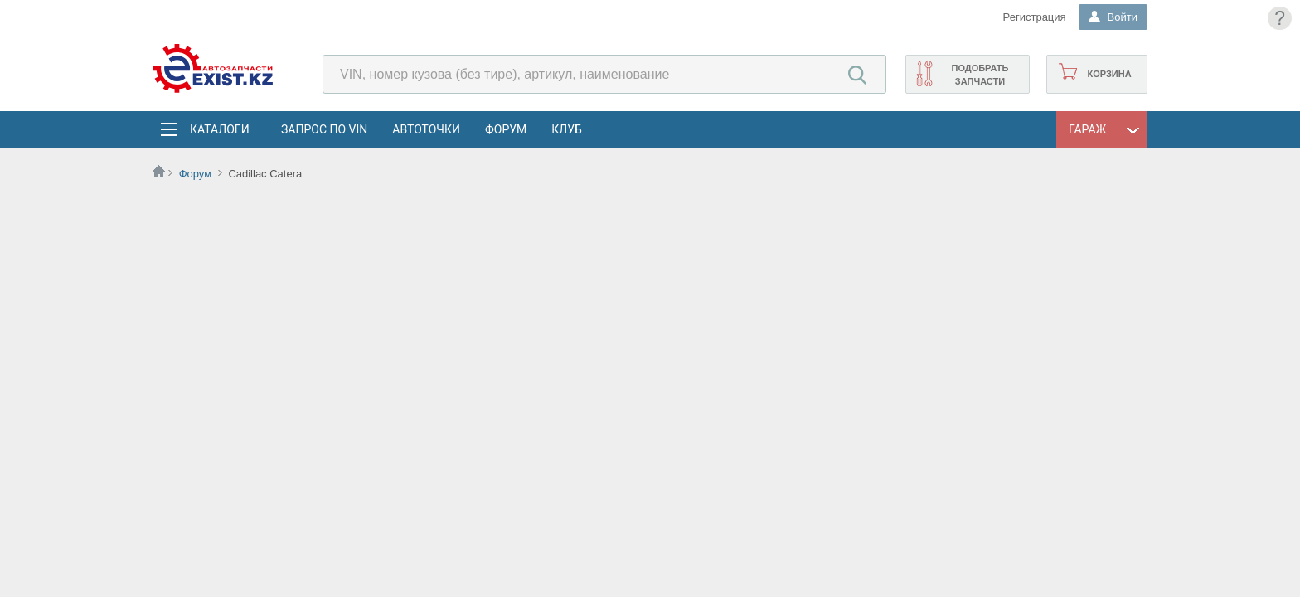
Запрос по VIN (324, 129)
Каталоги (219, 129)
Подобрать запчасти (979, 74)
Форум (505, 129)
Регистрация (1034, 17)
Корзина (1109, 74)
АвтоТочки (426, 129)
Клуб (566, 129)
